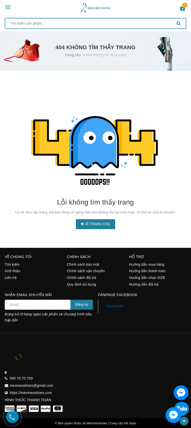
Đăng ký (81, 304)
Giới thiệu (12, 271)
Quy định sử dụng (81, 284)
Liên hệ (11, 278)
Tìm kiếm (12, 264)
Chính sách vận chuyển (86, 271)
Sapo (132, 423)
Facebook (114, 306)
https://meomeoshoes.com (31, 393)
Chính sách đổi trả (81, 278)
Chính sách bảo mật (83, 264)
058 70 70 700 (21, 378)
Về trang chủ (95, 224)
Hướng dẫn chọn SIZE (147, 278)
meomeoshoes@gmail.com (31, 385)
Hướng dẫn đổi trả (144, 284)
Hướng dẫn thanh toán (147, 271)
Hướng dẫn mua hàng (146, 264)
